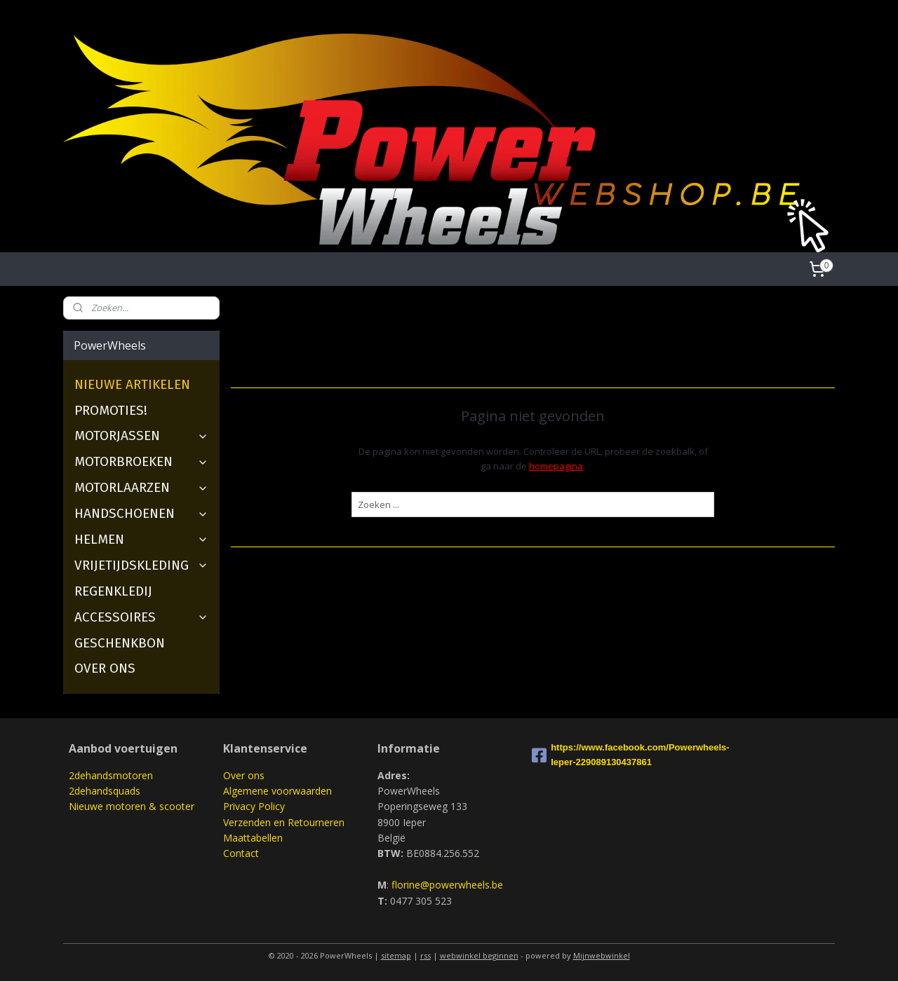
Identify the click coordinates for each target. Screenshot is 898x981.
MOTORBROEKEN (141, 461)
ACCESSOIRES (141, 617)
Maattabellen (253, 837)
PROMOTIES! (110, 410)
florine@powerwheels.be (447, 884)
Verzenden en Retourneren (283, 822)
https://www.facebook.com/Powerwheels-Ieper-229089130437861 (603, 754)
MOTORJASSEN (141, 435)
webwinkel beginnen (479, 955)
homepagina (556, 466)
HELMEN (141, 539)
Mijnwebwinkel (601, 955)
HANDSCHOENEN (141, 513)
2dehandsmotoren (111, 775)
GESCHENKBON (119, 643)
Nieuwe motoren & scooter (131, 806)
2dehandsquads (104, 790)
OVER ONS (104, 668)
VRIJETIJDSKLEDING (141, 565)
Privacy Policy (254, 806)
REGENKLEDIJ (113, 591)
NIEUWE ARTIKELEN (132, 384)
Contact (241, 853)
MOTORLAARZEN (141, 487)
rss (425, 955)
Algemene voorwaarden (277, 790)
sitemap (396, 955)
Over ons (243, 775)
